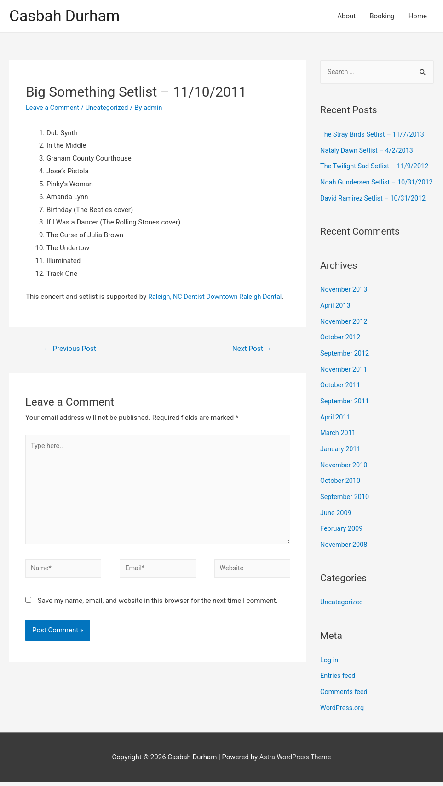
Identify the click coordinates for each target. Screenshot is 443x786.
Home (417, 16)
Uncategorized (109, 108)
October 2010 (341, 489)
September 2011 (345, 411)
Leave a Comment (53, 108)
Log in (329, 665)
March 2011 (338, 442)
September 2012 (345, 365)
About (346, 16)
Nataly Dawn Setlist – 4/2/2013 (368, 151)
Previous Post (71, 349)
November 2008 (344, 551)
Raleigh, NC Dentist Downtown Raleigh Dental (217, 297)
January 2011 (341, 457)
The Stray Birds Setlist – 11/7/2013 (374, 136)
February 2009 (342, 535)
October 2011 (341, 395)
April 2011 (335, 427)
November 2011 (344, 380)
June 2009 (336, 520)
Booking (381, 16)
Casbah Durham (66, 16)
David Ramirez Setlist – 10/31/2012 (375, 211)
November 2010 (344, 473)
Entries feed (338, 681)
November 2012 (344, 333)
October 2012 (341, 349)
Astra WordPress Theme (295, 761)
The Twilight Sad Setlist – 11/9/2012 (376, 166)
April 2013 (335, 318)
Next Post (251, 349)
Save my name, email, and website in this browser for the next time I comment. (158, 606)
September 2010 (345, 504)
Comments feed (344, 696)
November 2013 (344, 302)
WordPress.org (343, 712)
